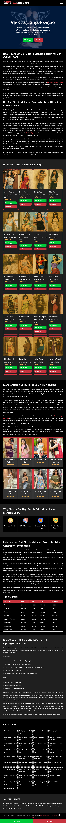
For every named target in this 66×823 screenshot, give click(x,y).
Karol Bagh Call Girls (25, 738)
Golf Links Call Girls (10, 756)
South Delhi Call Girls (25, 751)
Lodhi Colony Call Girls (10, 751)
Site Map (56, 815)
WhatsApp (27, 40)
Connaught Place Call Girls (10, 738)
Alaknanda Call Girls (55, 745)
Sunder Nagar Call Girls (10, 783)
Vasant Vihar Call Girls (25, 764)
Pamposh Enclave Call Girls (25, 777)
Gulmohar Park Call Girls (40, 764)
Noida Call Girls (54, 782)
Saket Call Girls (39, 737)
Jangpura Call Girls (55, 775)
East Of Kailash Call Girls (40, 751)
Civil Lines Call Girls (10, 769)
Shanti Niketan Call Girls (10, 764)
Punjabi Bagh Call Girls (55, 757)
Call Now (39, 40)
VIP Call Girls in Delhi (46, 815)
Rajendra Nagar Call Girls (25, 770)
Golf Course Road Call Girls (25, 757)
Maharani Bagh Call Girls (40, 770)
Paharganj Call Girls (55, 731)
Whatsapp (8, 203)
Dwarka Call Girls (39, 731)
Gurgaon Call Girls (9, 788)
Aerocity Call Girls (9, 731)
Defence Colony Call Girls (55, 751)
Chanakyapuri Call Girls (10, 745)
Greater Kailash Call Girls (55, 738)
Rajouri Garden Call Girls (40, 777)
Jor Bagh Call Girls (40, 743)
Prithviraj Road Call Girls (25, 783)
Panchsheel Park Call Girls (40, 757)
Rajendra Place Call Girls (55, 770)
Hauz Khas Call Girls (55, 762)
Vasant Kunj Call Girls (40, 783)
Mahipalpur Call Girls (25, 732)
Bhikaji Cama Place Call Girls (10, 777)
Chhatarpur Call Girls (25, 745)
